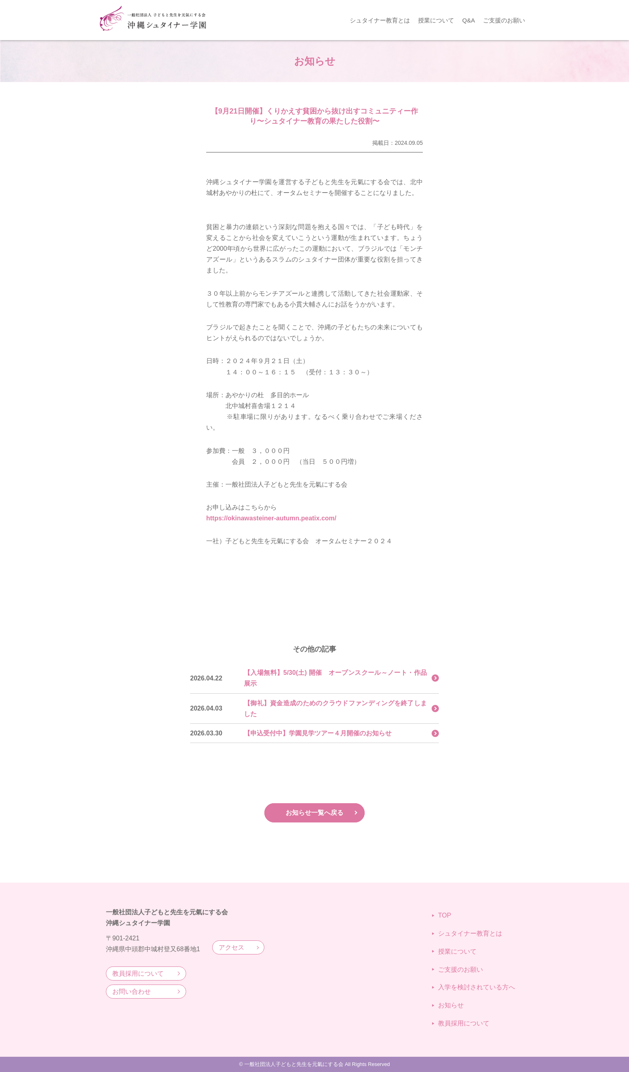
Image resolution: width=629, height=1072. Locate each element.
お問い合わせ (131, 991)
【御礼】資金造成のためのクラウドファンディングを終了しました (335, 708)
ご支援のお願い (504, 20)
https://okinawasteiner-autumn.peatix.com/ (271, 518)
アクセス (231, 947)
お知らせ (448, 1005)
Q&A (468, 20)
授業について (436, 20)
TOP (441, 915)
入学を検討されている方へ (473, 987)
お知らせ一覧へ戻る (314, 812)
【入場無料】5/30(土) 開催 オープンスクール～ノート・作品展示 (335, 678)
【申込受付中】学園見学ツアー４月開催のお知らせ (318, 733)
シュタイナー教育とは (380, 20)
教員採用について (138, 973)
